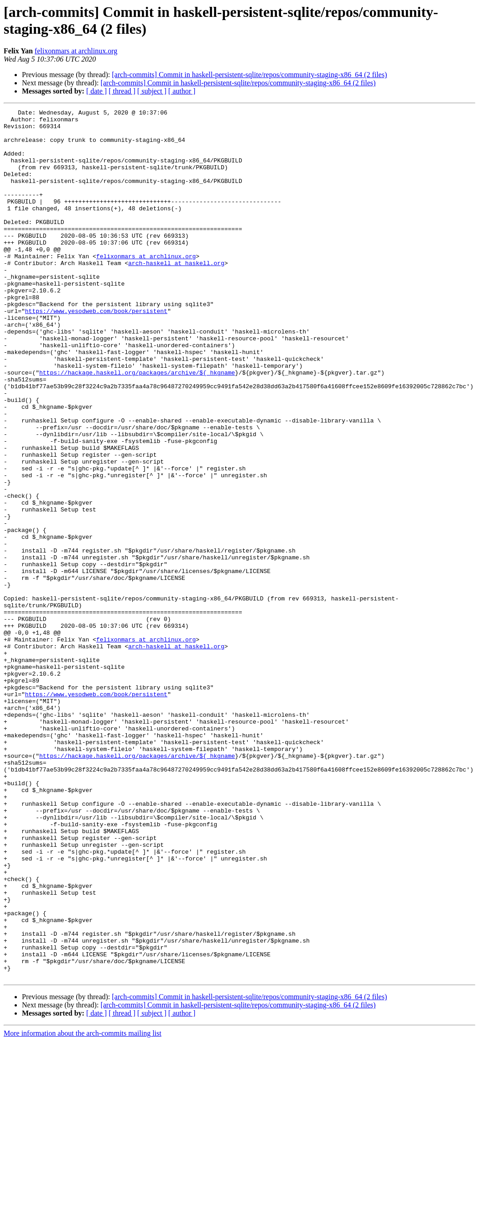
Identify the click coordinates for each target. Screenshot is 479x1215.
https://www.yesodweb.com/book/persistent (96, 352)
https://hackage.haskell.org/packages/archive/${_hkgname (137, 426)
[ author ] (182, 91)
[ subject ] (152, 91)
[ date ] (96, 91)
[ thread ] (122, 91)
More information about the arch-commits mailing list (82, 1207)
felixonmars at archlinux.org (76, 51)
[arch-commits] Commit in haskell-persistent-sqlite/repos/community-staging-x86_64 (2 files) (249, 74)
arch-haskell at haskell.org (176, 294)
